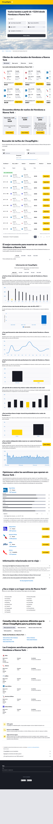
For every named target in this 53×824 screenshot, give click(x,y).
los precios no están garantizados (33, 747)
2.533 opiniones (12, 554)
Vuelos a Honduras (31, 637)
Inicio (3, 51)
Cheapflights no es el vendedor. (27, 751)
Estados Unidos (8, 51)
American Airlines (13, 534)
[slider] (37, 159)
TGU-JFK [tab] (29, 255)
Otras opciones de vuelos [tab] (9, 627)
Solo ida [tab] (30, 63)
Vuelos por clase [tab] (17, 630)
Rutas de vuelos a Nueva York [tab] (35, 627)
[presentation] (30, 14)
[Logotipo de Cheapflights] (6, 2)
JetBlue (10, 542)
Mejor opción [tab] (15, 63)
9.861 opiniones (12, 530)
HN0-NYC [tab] (14, 272)
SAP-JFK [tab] (17, 255)
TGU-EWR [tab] (35, 255)
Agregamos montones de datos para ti (27, 754)
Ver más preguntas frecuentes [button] (26, 580)
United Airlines (12, 526)
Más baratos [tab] (6, 63)
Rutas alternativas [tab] (22, 627)
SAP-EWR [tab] (23, 255)
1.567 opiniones (12, 492)
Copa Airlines (12, 488)
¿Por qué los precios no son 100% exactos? (27, 756)
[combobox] (11, 18)
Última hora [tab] (23, 63)
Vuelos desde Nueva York (8, 641)
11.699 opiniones (13, 538)
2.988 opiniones (12, 546)
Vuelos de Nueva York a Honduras (10, 637)
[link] (9, 132)
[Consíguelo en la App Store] (29, 780)
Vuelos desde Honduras (32, 639)
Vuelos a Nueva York (7, 639)
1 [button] (35, 236)
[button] (16, 27)
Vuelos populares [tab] (7, 630)
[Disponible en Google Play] (23, 780)
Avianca (11, 550)
